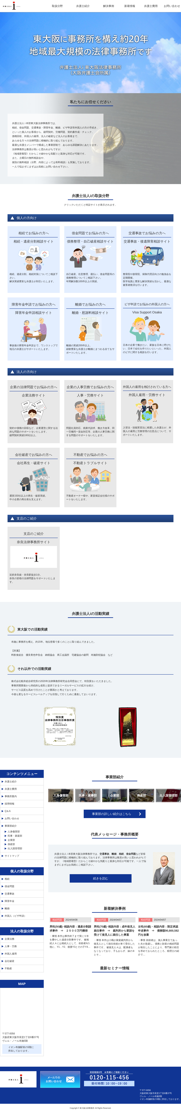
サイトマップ (12, 856)
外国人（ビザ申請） (15, 916)
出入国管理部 (168, 795)
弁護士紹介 (11, 781)
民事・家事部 (88, 795)
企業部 (114, 795)
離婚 (7, 908)
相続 (7, 879)
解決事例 (108, 6)
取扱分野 (57, 6)
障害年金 (9, 901)
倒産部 (141, 795)
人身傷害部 (60, 795)
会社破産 (9, 961)
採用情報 (9, 803)
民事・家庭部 (15, 836)
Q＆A (8, 811)
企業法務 (9, 939)
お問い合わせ (172, 6)
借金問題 (9, 886)
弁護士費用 (151, 6)
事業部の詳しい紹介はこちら (111, 814)
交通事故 (9, 893)
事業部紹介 (11, 826)
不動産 (8, 968)
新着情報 (129, 6)
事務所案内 (11, 796)
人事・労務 (11, 946)
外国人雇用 (11, 953)
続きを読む (100, 878)
